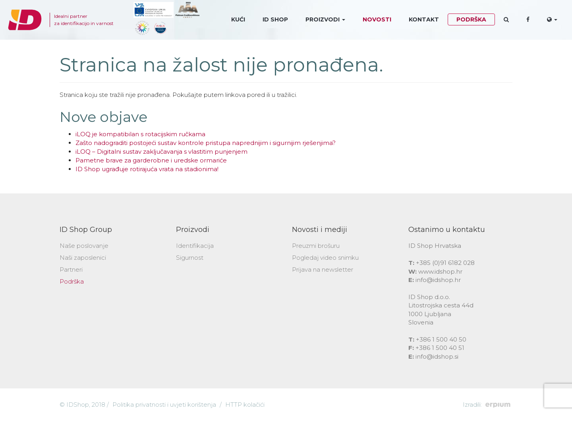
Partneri (71, 269)
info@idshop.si (436, 356)
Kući (238, 19)
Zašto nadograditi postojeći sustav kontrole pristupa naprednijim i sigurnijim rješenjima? (205, 143)
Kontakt (424, 19)
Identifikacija (195, 245)
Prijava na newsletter (322, 269)
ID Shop (275, 19)
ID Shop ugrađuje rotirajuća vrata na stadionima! (146, 169)
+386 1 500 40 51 (439, 347)
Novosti (377, 19)
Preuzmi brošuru (316, 245)
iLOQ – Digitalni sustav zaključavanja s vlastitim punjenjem (161, 151)
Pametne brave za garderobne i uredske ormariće (151, 160)
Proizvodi (325, 19)
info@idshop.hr (438, 280)
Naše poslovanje (84, 245)
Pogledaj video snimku (325, 257)
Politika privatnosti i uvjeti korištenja (164, 404)
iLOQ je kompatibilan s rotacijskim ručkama (140, 134)
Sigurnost (189, 257)
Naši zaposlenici (83, 257)
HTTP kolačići (245, 404)
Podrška (471, 19)
